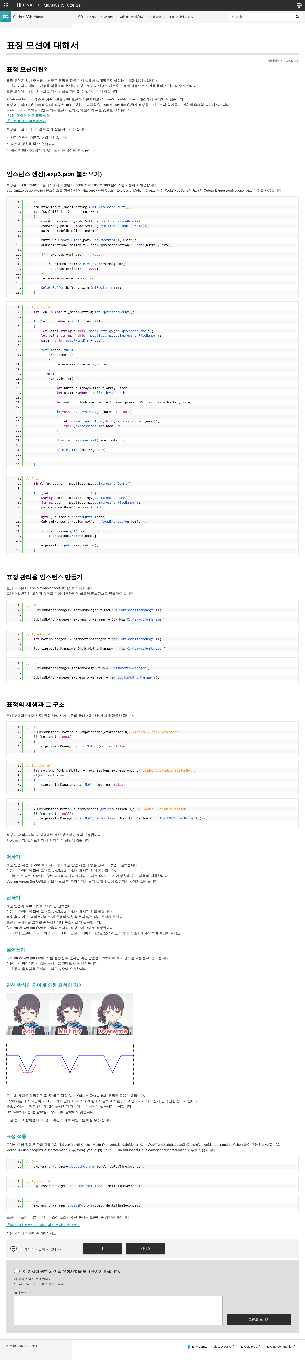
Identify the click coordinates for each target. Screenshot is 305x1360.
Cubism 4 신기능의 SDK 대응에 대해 (38, 74)
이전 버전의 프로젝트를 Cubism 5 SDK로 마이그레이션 (41, 110)
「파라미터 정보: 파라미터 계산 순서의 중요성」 (115, 1231)
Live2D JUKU (222, 1352)
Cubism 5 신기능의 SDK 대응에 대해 (38, 60)
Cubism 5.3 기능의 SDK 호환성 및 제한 (40, 87)
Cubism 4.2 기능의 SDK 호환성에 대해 (39, 101)
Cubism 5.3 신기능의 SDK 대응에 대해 (39, 53)
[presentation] (259, 1310)
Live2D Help (249, 1352)
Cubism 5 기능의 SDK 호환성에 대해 (38, 94)
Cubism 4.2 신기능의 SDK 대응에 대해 (39, 67)
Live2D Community (279, 1352)
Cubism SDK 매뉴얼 (27, 46)
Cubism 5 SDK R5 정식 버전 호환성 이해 (41, 80)
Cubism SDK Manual (99, 17)
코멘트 (92, 1298)
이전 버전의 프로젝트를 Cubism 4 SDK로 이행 (41, 121)
